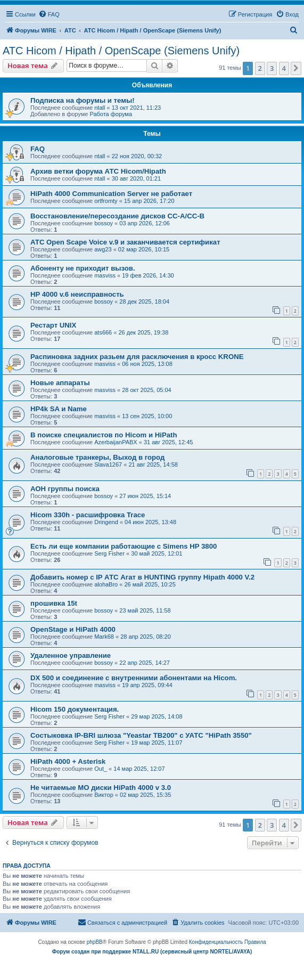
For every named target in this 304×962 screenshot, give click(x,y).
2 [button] (260, 68)
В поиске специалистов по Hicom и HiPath (103, 435)
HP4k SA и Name (58, 409)
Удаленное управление (70, 655)
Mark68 (104, 636)
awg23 (102, 249)
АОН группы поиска (65, 489)
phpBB (95, 942)
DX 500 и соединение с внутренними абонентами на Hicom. (133, 678)
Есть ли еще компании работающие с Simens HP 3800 (123, 546)
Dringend (106, 522)
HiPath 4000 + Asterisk (67, 761)
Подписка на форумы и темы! (82, 100)
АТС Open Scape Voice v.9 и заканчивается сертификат (125, 242)
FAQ (37, 149)
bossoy (103, 223)
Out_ (100, 768)
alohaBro (106, 584)
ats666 (103, 332)
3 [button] (272, 68)
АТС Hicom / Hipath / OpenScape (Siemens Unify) (121, 50)
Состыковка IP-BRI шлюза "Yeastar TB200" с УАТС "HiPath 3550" (141, 735)
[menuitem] (49, 14)
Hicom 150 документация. (74, 709)
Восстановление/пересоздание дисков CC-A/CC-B (117, 216)
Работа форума (110, 114)
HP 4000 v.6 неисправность (77, 294)
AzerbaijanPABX (115, 442)
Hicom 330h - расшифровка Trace (87, 515)
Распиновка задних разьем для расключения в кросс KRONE (136, 357)
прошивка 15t (53, 603)
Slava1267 (108, 464)
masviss (105, 275)
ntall (99, 107)
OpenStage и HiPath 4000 (73, 629)
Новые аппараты (60, 383)
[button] (296, 68)
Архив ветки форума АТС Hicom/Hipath (98, 171)
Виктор (103, 795)
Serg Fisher (109, 553)
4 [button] (284, 68)
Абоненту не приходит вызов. (82, 268)
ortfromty (105, 201)
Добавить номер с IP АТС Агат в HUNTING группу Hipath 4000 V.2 (142, 577)
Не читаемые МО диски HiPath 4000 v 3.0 (100, 788)
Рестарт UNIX (53, 325)
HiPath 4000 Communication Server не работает (111, 194)
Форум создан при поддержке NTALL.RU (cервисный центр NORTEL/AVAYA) (152, 952)
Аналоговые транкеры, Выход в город (97, 457)
